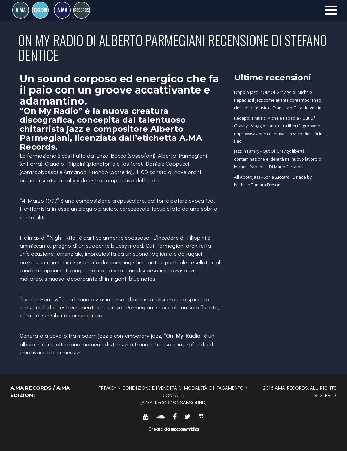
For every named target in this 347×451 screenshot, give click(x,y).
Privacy (107, 387)
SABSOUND (192, 402)
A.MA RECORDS (159, 402)
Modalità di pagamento (214, 387)
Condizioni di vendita (149, 387)
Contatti (174, 395)
